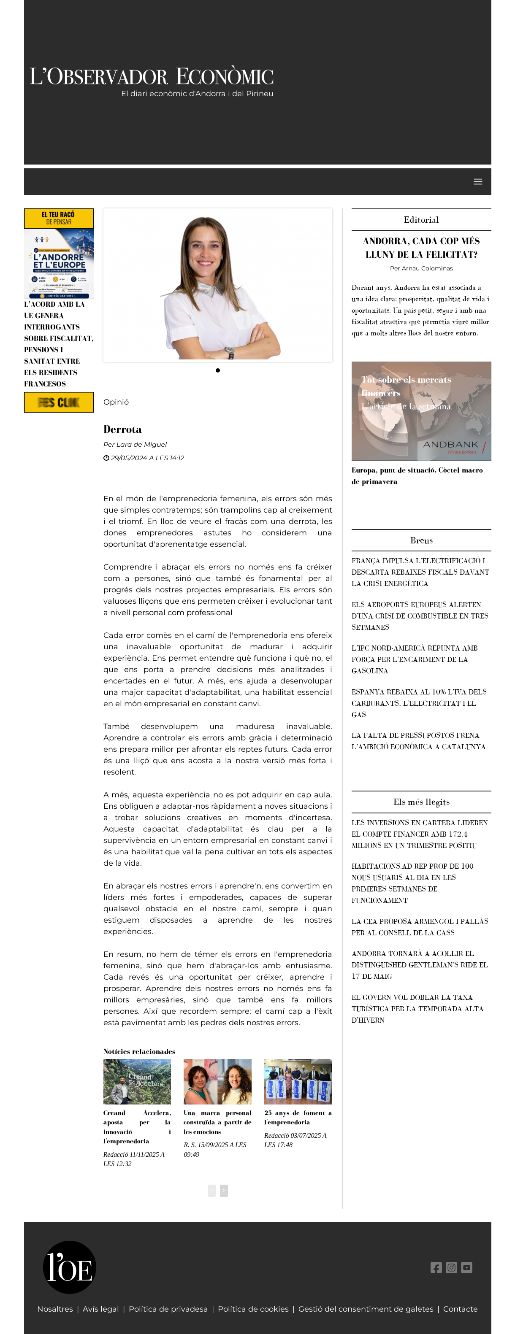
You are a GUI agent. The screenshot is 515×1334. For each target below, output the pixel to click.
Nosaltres (55, 1309)
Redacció (115, 1154)
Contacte (460, 1309)
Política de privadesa (168, 1309)
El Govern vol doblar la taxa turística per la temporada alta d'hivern (418, 1008)
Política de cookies (253, 1309)
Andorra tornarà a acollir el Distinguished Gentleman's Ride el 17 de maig (420, 964)
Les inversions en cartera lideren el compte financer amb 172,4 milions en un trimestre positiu (420, 834)
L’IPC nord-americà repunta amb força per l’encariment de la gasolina (415, 659)
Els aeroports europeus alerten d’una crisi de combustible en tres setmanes (420, 616)
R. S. (190, 1144)
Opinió (116, 402)
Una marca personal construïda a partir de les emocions (218, 1122)
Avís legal (101, 1309)
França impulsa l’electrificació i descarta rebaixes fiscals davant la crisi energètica (420, 572)
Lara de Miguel (142, 444)
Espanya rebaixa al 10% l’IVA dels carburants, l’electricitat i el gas (419, 703)
